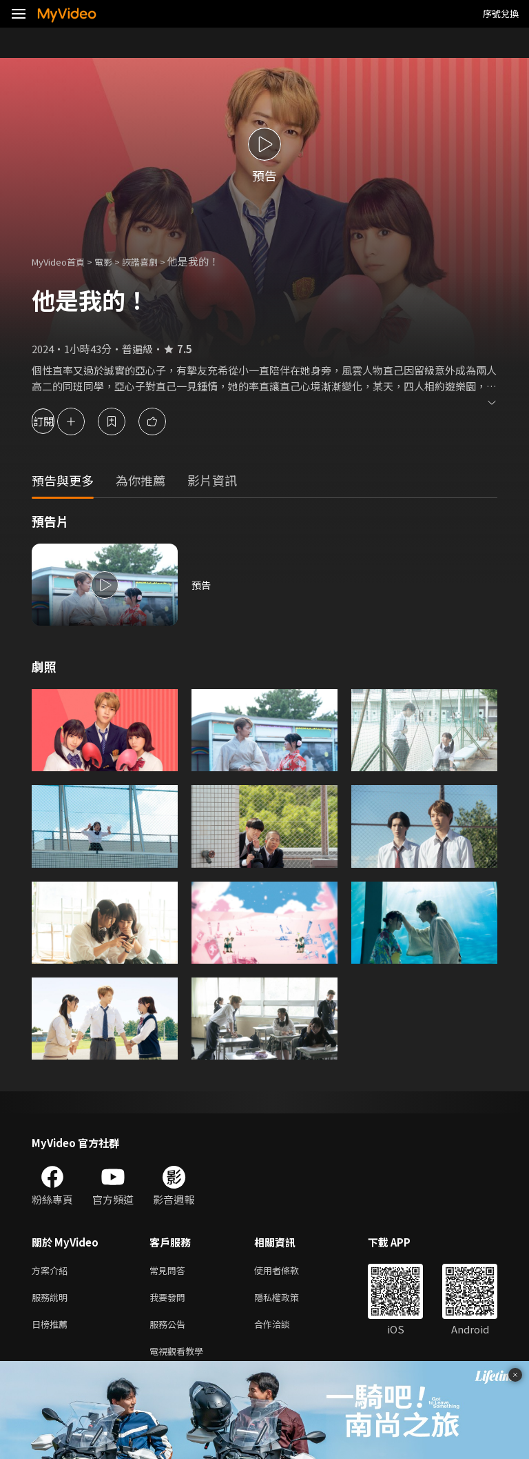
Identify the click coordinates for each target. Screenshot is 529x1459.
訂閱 (59, 421)
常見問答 (170, 1271)
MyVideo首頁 (63, 261)
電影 (114, 261)
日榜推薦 (52, 1329)
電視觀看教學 (180, 1358)
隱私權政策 (288, 1300)
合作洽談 (283, 1329)
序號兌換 (501, 13)
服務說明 (52, 1300)
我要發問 (170, 1300)
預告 (201, 584)
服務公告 (170, 1329)
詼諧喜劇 (155, 261)
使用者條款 (288, 1271)
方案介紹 (52, 1271)
